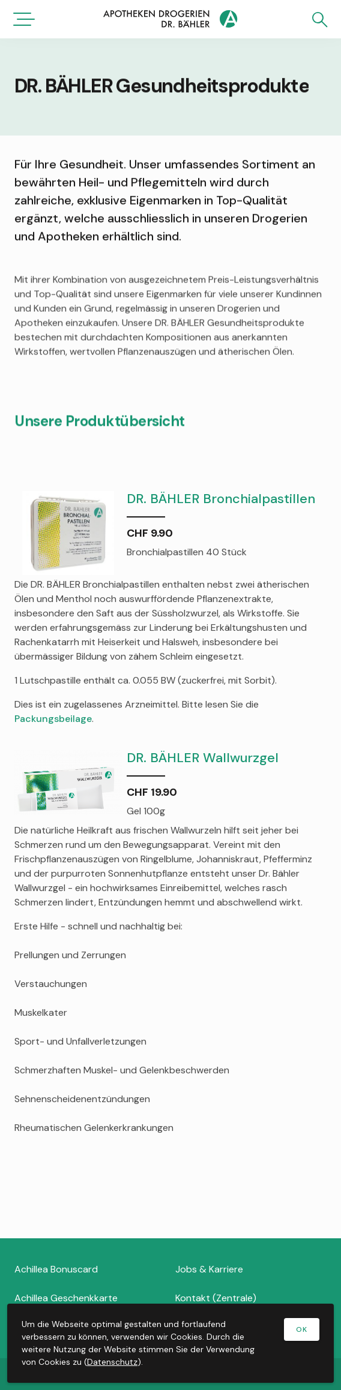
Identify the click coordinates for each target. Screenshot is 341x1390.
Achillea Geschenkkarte (66, 1298)
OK (301, 1329)
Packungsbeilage (53, 719)
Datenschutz (112, 1361)
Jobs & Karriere (209, 1269)
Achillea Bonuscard (56, 1269)
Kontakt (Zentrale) (215, 1298)
